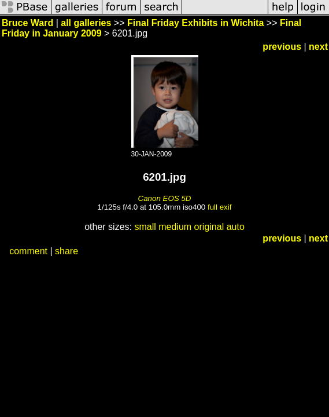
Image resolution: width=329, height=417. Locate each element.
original (209, 227)
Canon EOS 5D (164, 198)
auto (236, 227)
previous (282, 47)
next (318, 47)
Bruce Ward (27, 23)
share (66, 251)
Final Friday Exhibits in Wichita (195, 23)
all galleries (86, 23)
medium (174, 227)
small (145, 227)
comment (28, 251)
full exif (219, 207)
